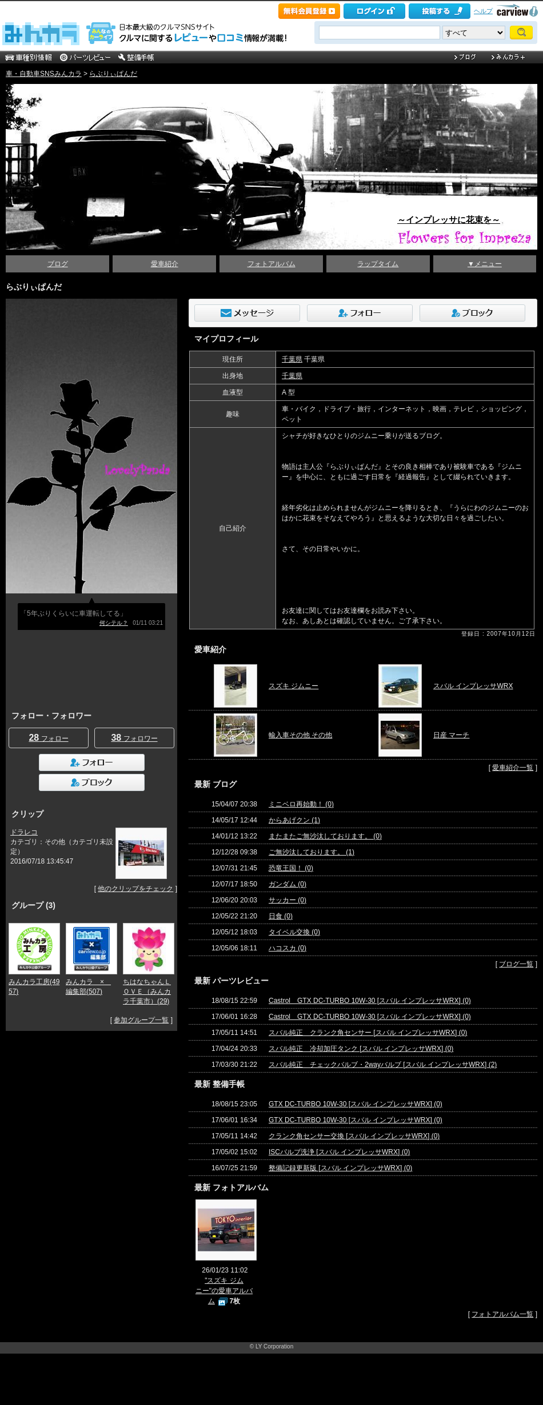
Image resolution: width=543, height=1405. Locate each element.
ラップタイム (377, 264)
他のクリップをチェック (135, 889)
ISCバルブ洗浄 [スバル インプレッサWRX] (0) (339, 1152)
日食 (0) (281, 916)
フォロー (48, 737)
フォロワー (134, 737)
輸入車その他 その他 (300, 735)
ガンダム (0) (287, 884)
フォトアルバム (271, 264)
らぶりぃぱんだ (113, 74)
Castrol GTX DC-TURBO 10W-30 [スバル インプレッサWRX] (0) (370, 1001)
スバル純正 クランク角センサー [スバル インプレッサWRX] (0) (368, 1033)
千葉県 (292, 359)
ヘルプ (483, 10)
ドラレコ (24, 832)
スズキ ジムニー (293, 686)
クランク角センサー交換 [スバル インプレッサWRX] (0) (354, 1136)
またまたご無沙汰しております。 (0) (325, 836)
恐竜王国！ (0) (291, 868)
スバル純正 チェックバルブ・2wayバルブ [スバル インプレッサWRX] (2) (383, 1065)
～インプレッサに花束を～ (448, 219)
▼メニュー (485, 264)
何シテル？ (113, 623)
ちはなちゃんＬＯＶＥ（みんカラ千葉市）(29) (147, 991)
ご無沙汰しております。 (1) (311, 852)
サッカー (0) (287, 900)
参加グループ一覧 (141, 1020)
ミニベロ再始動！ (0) (301, 804)
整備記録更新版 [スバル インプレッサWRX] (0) (340, 1168)
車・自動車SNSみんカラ (44, 74)
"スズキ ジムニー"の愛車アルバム (224, 1290)
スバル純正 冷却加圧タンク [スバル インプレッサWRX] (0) (361, 1049)
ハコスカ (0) (287, 948)
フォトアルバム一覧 (502, 1314)
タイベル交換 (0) (294, 932)
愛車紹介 (164, 264)
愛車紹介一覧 (512, 768)
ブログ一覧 (516, 964)
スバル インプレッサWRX (473, 686)
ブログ (57, 264)
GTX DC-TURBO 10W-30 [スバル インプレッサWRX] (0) (355, 1104)
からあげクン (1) (294, 820)
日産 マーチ (451, 735)
